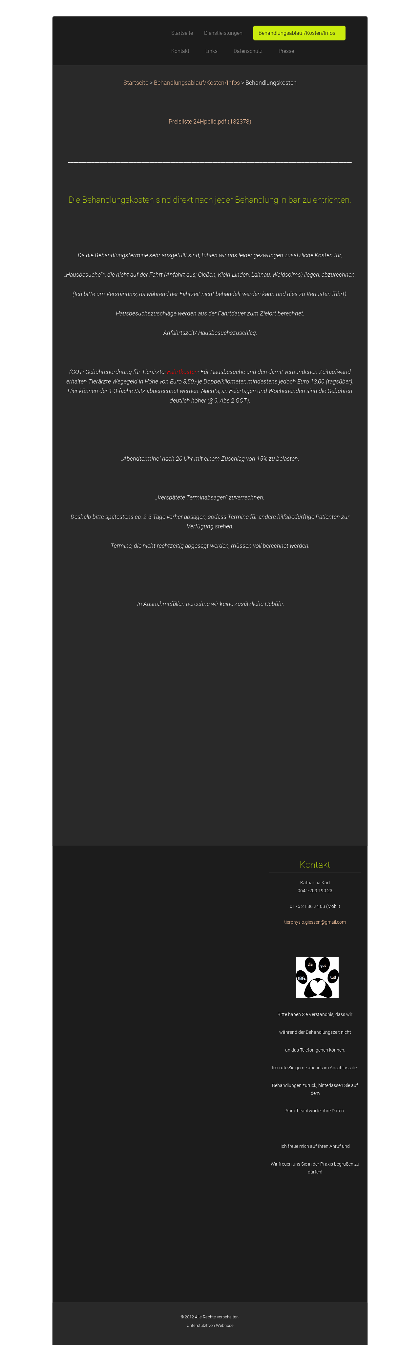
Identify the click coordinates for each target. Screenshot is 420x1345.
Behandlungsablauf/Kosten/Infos (197, 83)
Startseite (135, 83)
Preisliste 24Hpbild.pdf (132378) (210, 121)
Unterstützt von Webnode (210, 1325)
